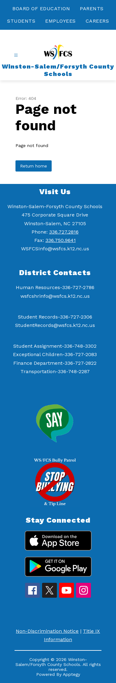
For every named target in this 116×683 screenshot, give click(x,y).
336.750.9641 (60, 240)
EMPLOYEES (60, 21)
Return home (33, 165)
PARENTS (92, 8)
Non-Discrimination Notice (47, 631)
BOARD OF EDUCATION (41, 8)
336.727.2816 (64, 232)
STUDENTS (21, 21)
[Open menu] (15, 55)
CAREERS (97, 21)
